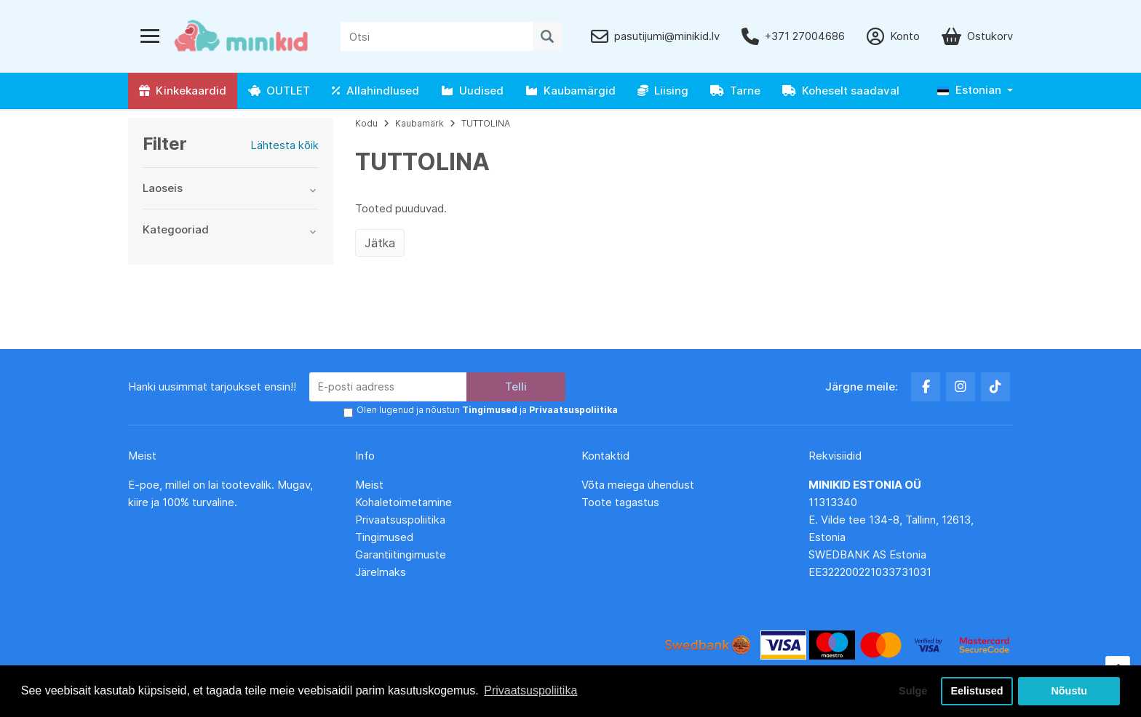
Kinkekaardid (182, 90)
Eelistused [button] (977, 691)
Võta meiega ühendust (639, 485)
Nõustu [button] (1069, 691)
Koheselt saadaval (840, 90)
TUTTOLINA (485, 123)
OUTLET (279, 90)
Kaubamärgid (570, 90)
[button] (975, 90)
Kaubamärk (419, 123)
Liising (662, 90)
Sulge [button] (913, 691)
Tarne (735, 90)
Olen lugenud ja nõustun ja (487, 409)
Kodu (366, 123)
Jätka (380, 243)
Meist (369, 485)
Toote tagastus (620, 502)
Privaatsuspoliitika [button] (530, 690)
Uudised (472, 90)
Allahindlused (375, 90)
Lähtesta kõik (284, 145)
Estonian (969, 90)
